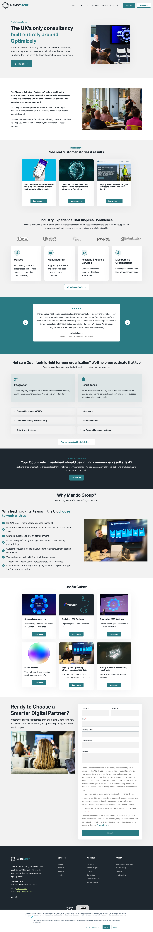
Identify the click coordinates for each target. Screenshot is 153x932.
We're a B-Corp (92, 882)
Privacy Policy (32, 917)
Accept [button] (106, 927)
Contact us (91, 875)
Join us (89, 871)
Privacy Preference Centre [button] (93, 927)
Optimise (61, 871)
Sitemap (119, 871)
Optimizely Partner (94, 879)
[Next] (127, 322)
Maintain (61, 868)
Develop (61, 875)
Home (74, 5)
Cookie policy (121, 868)
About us (84, 5)
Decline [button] (115, 927)
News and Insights (110, 5)
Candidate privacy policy (125, 864)
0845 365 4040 (21, 889)
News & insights (92, 868)
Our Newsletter (121, 875)
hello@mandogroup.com (24, 891)
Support (61, 864)
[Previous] (25, 322)
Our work (95, 5)
